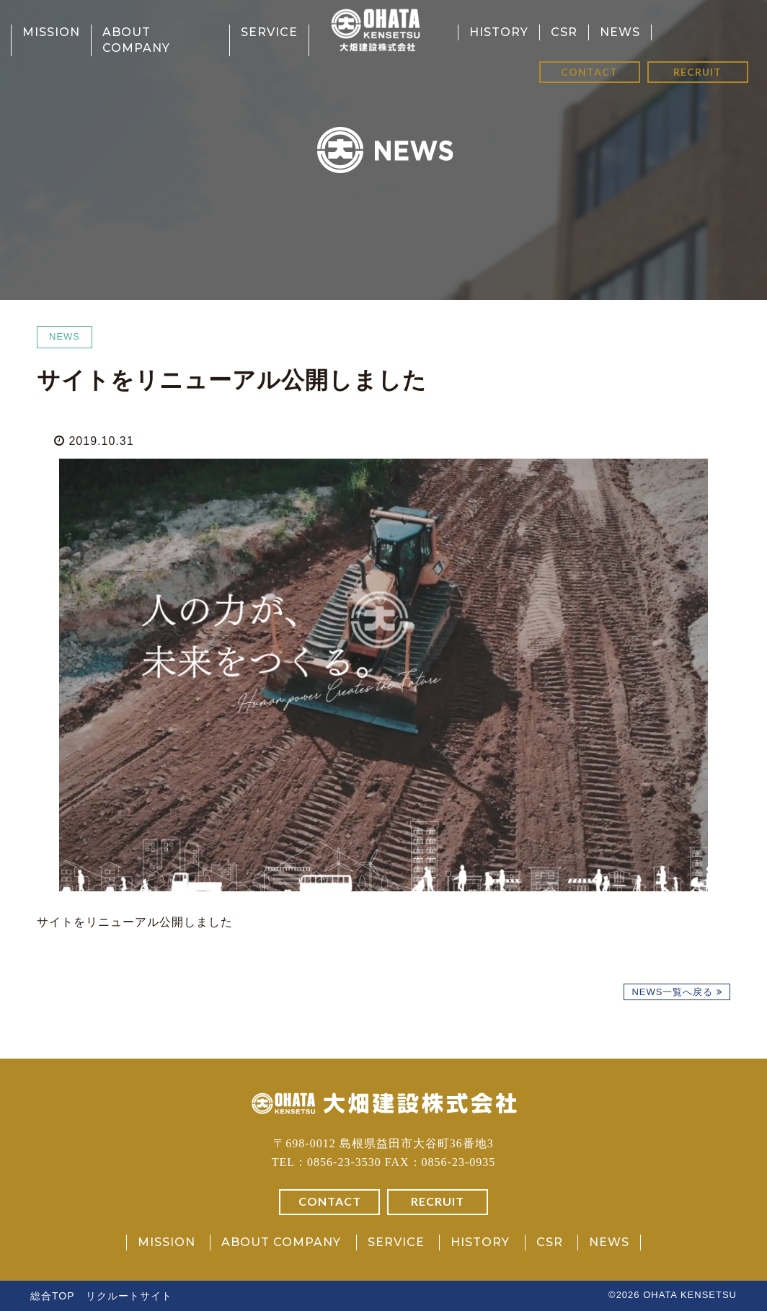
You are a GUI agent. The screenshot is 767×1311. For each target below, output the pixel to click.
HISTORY (498, 32)
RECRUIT (697, 72)
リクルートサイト (129, 1296)
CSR (564, 32)
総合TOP (52, 1296)
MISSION (51, 32)
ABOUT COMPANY (281, 1242)
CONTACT (589, 72)
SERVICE (269, 32)
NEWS (620, 32)
